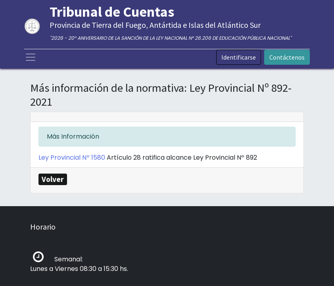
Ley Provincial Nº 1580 (72, 157)
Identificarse (238, 57)
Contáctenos (287, 57)
